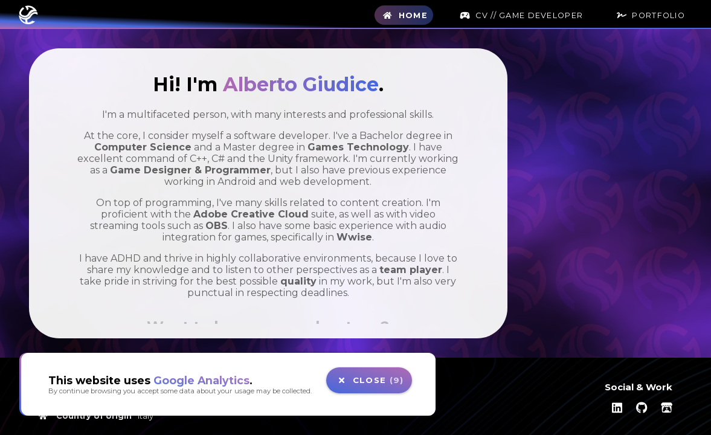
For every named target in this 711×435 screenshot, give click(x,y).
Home (403, 15)
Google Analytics (201, 380)
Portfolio (649, 15)
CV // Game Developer (520, 15)
